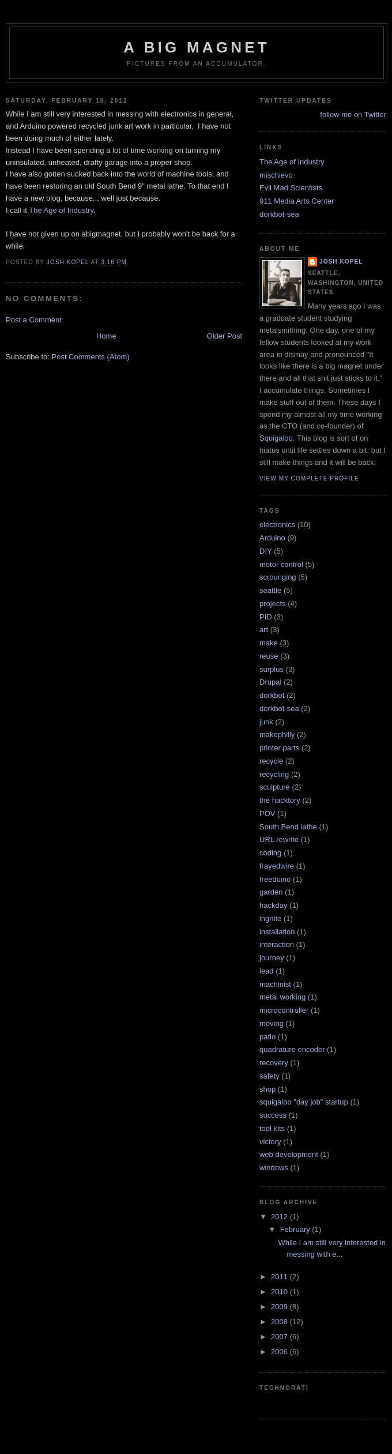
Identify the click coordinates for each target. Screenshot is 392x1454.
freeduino (275, 879)
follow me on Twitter (353, 114)
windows (273, 1167)
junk (266, 721)
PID (265, 617)
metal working (282, 997)
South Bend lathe (288, 826)
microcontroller (283, 1010)
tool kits (272, 1128)
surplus (271, 669)
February (296, 1229)
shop (267, 1089)
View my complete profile (309, 478)
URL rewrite (279, 839)
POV (267, 813)
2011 (280, 1276)
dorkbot (271, 695)
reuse (268, 656)
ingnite (270, 918)
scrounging (277, 577)
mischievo (276, 175)
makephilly (277, 734)
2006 (280, 1351)
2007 (280, 1336)
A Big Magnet (196, 47)
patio (267, 1036)
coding (270, 852)
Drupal (270, 682)
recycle (271, 761)
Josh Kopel (341, 261)
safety (269, 1076)
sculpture (274, 787)
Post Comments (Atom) (91, 356)
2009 (280, 1306)
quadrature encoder (292, 1049)
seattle (270, 590)
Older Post (224, 336)
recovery (273, 1062)
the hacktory (279, 800)
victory (270, 1141)
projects (272, 603)
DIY (265, 551)
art (263, 629)
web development (288, 1154)
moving (271, 1023)
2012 (280, 1216)
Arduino (272, 537)
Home (106, 336)
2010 (280, 1291)
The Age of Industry (61, 210)
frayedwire (276, 866)
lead (266, 971)
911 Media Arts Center (296, 201)
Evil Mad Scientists (290, 187)
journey (271, 957)
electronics (277, 524)
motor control (281, 564)
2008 (280, 1321)
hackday (273, 905)
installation (277, 931)
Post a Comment (34, 319)
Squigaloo (276, 438)
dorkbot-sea (279, 214)
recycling (274, 774)
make (268, 642)
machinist (275, 984)
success (273, 1115)
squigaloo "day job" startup (303, 1102)
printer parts (279, 747)
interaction (276, 944)
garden (270, 892)
